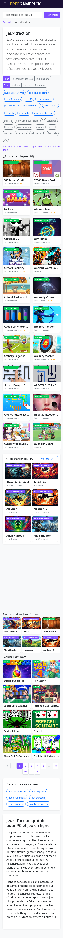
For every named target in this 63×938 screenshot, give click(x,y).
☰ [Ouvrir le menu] (5, 3)
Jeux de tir (9, 131)
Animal (52, 145)
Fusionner (51, 139)
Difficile (8, 139)
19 (25, 790)
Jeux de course (44, 117)
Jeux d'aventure (16, 822)
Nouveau (27, 103)
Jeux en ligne (42, 97)
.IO (5, 158)
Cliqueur (8, 145)
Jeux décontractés (17, 809)
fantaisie (52, 151)
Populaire (40, 103)
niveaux (40, 145)
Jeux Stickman (11, 123)
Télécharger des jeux (22, 97)
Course (23, 151)
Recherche (52, 33)
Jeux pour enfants (17, 816)
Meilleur (15, 103)
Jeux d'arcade (38, 816)
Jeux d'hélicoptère (37, 111)
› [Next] (31, 790)
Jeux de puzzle (38, 809)
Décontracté (37, 151)
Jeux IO (29, 117)
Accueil (7, 41)
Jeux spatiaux (51, 123)
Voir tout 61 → (48, 477)
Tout (6, 97)
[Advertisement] (31, 16)
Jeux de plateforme (14, 111)
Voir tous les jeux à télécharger (19, 165)
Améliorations (24, 145)
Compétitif (9, 151)
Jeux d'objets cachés (38, 822)
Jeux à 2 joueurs (12, 117)
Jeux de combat (31, 123)
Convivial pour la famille (28, 139)
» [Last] (37, 790)
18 (55, 784)
